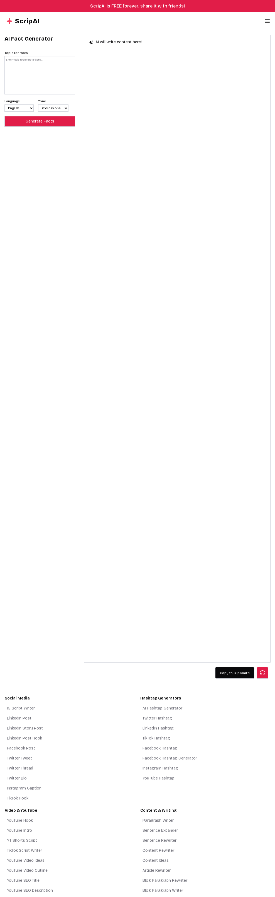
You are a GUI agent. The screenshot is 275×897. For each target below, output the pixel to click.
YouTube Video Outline (27, 870)
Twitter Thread (20, 768)
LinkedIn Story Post (25, 728)
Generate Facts (40, 121)
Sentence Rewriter (159, 840)
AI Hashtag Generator (162, 708)
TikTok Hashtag (156, 738)
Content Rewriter (158, 850)
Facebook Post (21, 748)
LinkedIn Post (19, 718)
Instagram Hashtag (160, 768)
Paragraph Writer (158, 820)
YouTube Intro (19, 830)
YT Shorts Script (22, 840)
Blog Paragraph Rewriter (165, 880)
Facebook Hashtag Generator (170, 758)
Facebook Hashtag (160, 748)
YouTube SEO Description (30, 890)
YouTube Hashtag (159, 778)
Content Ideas (156, 860)
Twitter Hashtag (157, 718)
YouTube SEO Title (23, 880)
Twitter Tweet (19, 758)
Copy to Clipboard (235, 673)
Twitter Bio (17, 778)
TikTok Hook (17, 798)
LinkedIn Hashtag (158, 728)
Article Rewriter (157, 870)
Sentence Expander (160, 830)
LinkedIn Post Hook (24, 738)
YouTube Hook (20, 820)
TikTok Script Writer (24, 850)
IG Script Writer (21, 708)
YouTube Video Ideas (26, 860)
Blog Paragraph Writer (163, 890)
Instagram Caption (24, 788)
